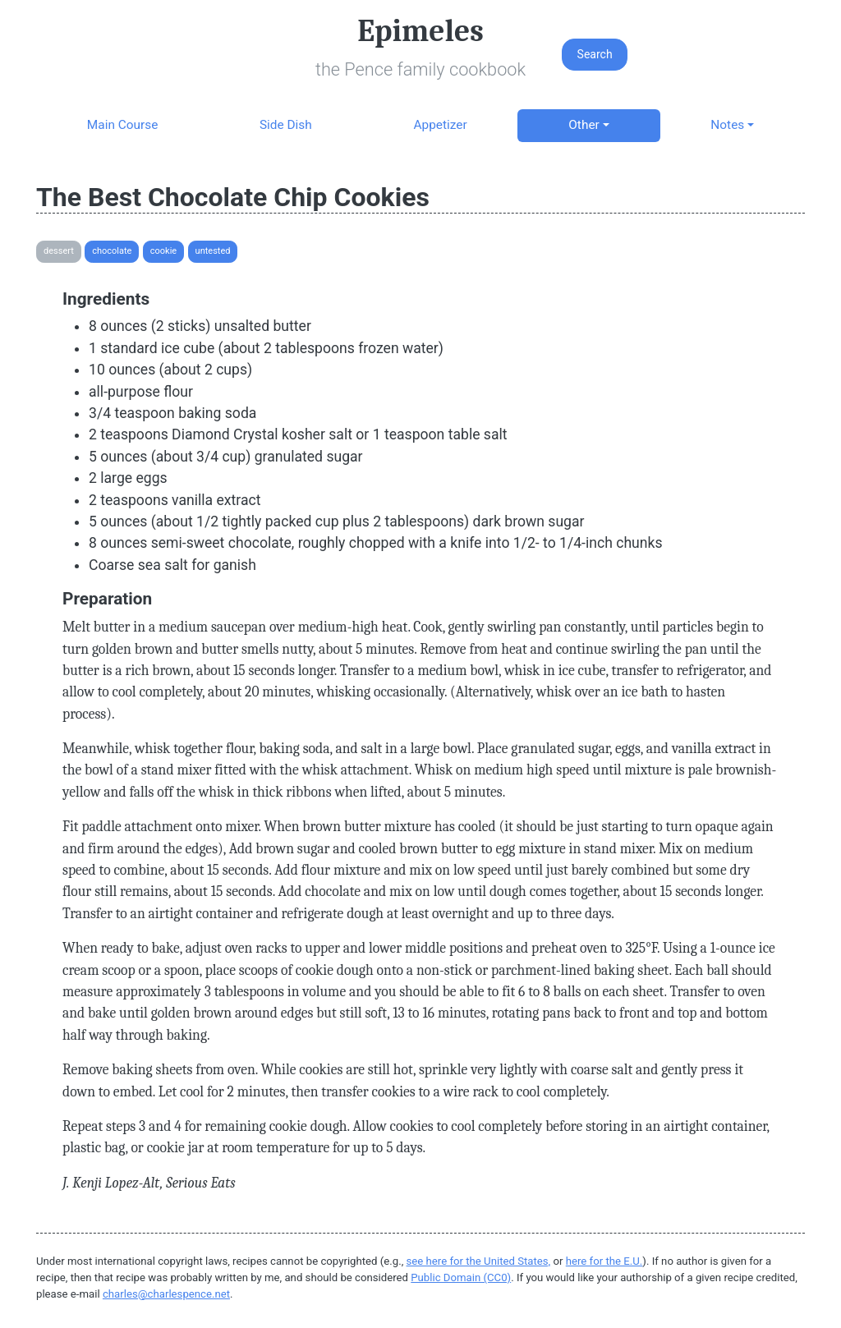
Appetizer (439, 124)
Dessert (59, 251)
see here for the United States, (479, 1261)
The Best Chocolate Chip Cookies (233, 197)
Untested (213, 251)
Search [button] (595, 54)
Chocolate (111, 251)
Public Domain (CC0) (461, 1277)
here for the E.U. (604, 1261)
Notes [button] (727, 124)
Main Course (122, 124)
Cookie (163, 251)
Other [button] (583, 124)
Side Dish (286, 124)
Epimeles (420, 30)
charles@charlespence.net (166, 1294)
